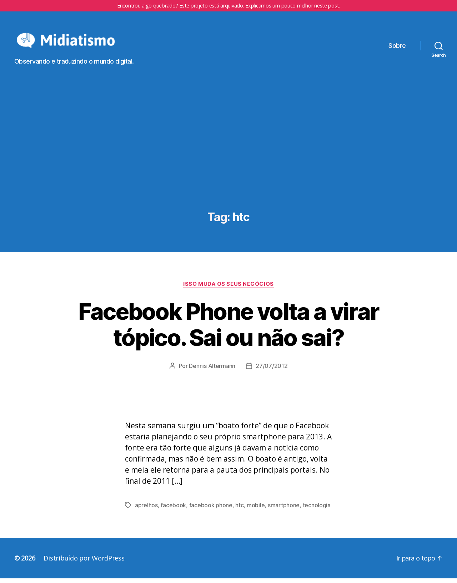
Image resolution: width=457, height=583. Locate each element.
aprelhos (146, 509)
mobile (256, 509)
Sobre (397, 48)
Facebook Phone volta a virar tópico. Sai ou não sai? (228, 329)
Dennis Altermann (212, 370)
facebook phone (210, 509)
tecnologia (317, 509)
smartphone (284, 509)
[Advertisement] (228, 162)
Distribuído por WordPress (84, 562)
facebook (173, 509)
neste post (326, 5)
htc (239, 509)
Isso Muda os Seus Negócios (228, 288)
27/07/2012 (271, 370)
